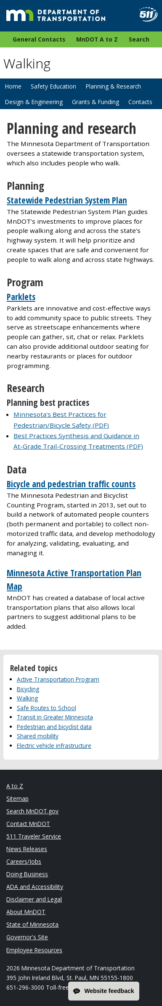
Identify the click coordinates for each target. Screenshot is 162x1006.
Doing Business (27, 874)
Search (139, 39)
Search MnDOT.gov (32, 811)
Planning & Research (113, 86)
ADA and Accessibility (34, 887)
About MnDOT (25, 912)
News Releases (26, 849)
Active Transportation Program (58, 679)
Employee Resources (34, 950)
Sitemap (17, 798)
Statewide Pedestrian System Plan (67, 200)
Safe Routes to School (46, 708)
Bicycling (28, 689)
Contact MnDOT (28, 824)
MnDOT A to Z (97, 39)
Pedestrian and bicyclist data (54, 727)
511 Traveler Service (33, 836)
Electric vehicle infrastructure (54, 746)
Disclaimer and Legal (34, 899)
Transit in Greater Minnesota (55, 717)
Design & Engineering (34, 102)
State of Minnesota (32, 924)
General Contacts (39, 39)
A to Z (14, 786)
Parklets (21, 297)
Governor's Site (27, 937)
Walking (27, 698)
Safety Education (53, 86)
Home (13, 86)
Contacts (140, 102)
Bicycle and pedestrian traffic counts (71, 484)
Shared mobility (37, 736)
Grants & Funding (95, 102)
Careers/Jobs (23, 861)
